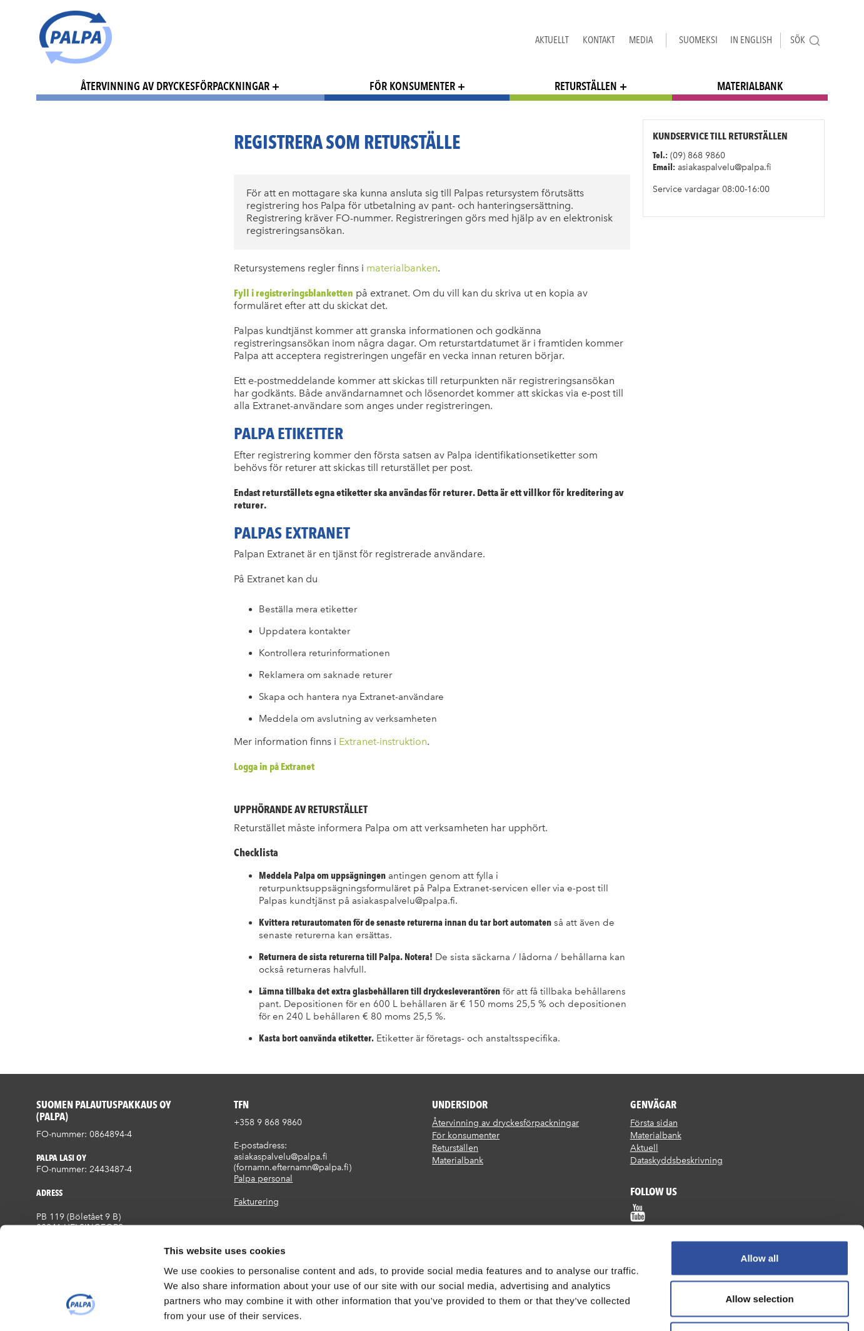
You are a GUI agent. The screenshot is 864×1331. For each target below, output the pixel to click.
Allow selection (759, 1208)
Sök (805, 40)
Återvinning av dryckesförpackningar (175, 86)
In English (751, 40)
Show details (656, 1306)
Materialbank (750, 86)
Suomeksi (698, 40)
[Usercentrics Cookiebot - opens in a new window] (81, 1306)
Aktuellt (551, 40)
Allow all (760, 1166)
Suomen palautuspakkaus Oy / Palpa (75, 37)
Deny (759, 1248)
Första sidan (654, 1123)
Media (641, 40)
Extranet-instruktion (381, 741)
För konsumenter (412, 86)
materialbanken (402, 268)
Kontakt (599, 40)
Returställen (586, 86)
